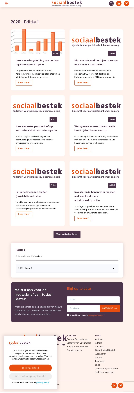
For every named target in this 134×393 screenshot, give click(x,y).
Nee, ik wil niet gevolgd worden (30, 376)
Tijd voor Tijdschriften (106, 370)
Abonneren (100, 355)
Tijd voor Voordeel (104, 374)
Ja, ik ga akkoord (30, 367)
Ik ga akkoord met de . (87, 316)
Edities (98, 344)
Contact (99, 359)
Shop (97, 366)
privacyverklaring (95, 316)
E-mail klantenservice (78, 348)
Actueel (99, 341)
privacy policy (42, 382)
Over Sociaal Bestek (105, 352)
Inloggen (99, 363)
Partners (99, 348)
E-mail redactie (74, 352)
